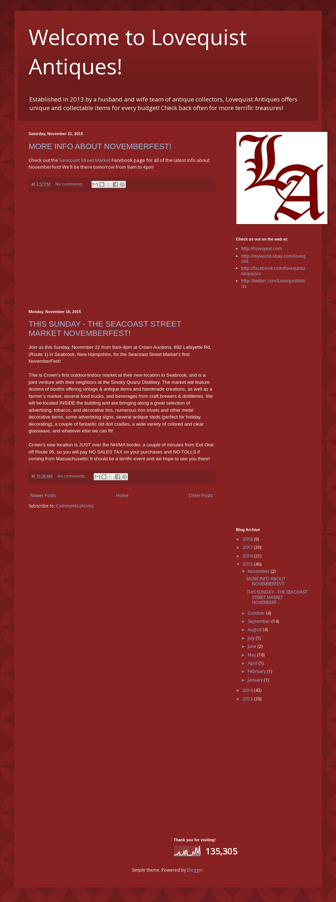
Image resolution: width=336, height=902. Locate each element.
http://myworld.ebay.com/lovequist (273, 258)
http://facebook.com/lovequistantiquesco (273, 270)
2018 (248, 539)
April (253, 663)
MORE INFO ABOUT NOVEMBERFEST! (100, 146)
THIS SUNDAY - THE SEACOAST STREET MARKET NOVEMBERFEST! (105, 328)
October (257, 613)
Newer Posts (43, 495)
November (259, 571)
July (252, 638)
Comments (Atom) (74, 506)
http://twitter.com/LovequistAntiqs (273, 283)
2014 (248, 690)
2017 (248, 547)
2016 (248, 556)
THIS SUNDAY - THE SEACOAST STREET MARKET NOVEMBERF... (277, 597)
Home (122, 495)
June (252, 646)
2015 (248, 564)
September (259, 621)
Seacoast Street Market (84, 160)
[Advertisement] (121, 251)
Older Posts (201, 495)
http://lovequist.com (261, 249)
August (255, 629)
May (252, 655)
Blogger (195, 870)
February (257, 671)
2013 (248, 699)
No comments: (69, 184)
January (256, 680)
